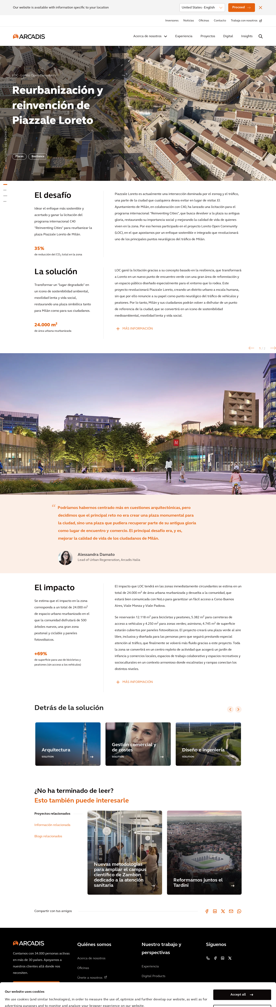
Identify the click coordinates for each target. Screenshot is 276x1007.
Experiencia (183, 36)
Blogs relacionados (48, 836)
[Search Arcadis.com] (260, 36)
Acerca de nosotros (147, 36)
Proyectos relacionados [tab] (52, 813)
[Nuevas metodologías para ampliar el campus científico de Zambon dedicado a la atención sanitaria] (124, 853)
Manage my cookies (238, 987)
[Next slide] (238, 709)
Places (19, 156)
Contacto (220, 20)
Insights (247, 36)
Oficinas (204, 20)
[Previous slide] (230, 709)
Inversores (171, 20)
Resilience (38, 156)
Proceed (238, 7)
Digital (228, 36)
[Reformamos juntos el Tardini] (204, 853)
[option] (138, 111)
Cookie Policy (110, 996)
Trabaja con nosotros (244, 20)
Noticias (188, 20)
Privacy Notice (80, 996)
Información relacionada (52, 825)
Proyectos (208, 36)
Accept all (238, 972)
